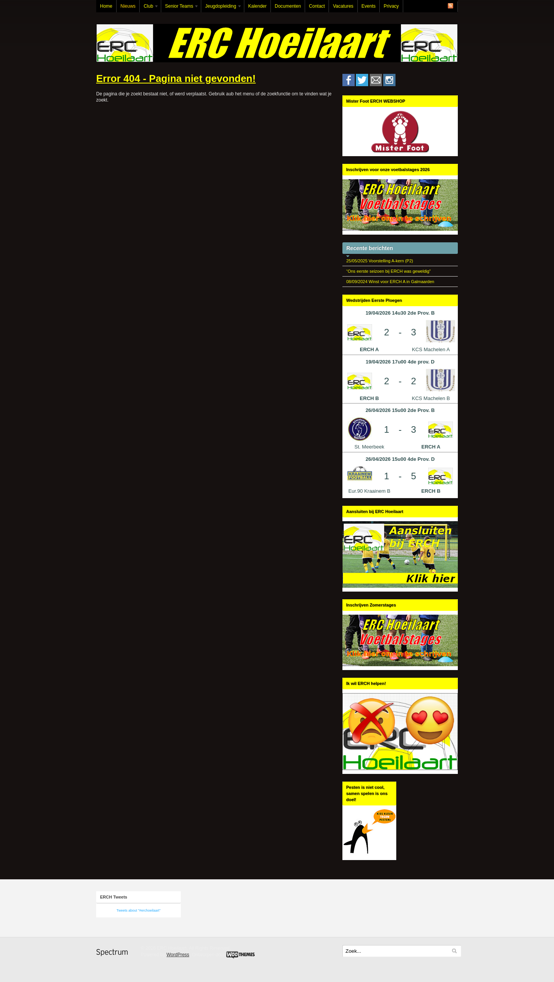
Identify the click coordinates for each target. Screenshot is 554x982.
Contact (317, 6)
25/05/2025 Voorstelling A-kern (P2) (379, 260)
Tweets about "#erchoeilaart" (138, 910)
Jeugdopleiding (221, 7)
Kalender (257, 6)
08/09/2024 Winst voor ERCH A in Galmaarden (390, 281)
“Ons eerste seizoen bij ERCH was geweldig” (388, 271)
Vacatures (343, 6)
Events (369, 6)
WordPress (178, 954)
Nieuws (127, 6)
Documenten (288, 6)
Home (106, 6)
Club (149, 7)
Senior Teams (180, 7)
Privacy (391, 6)
